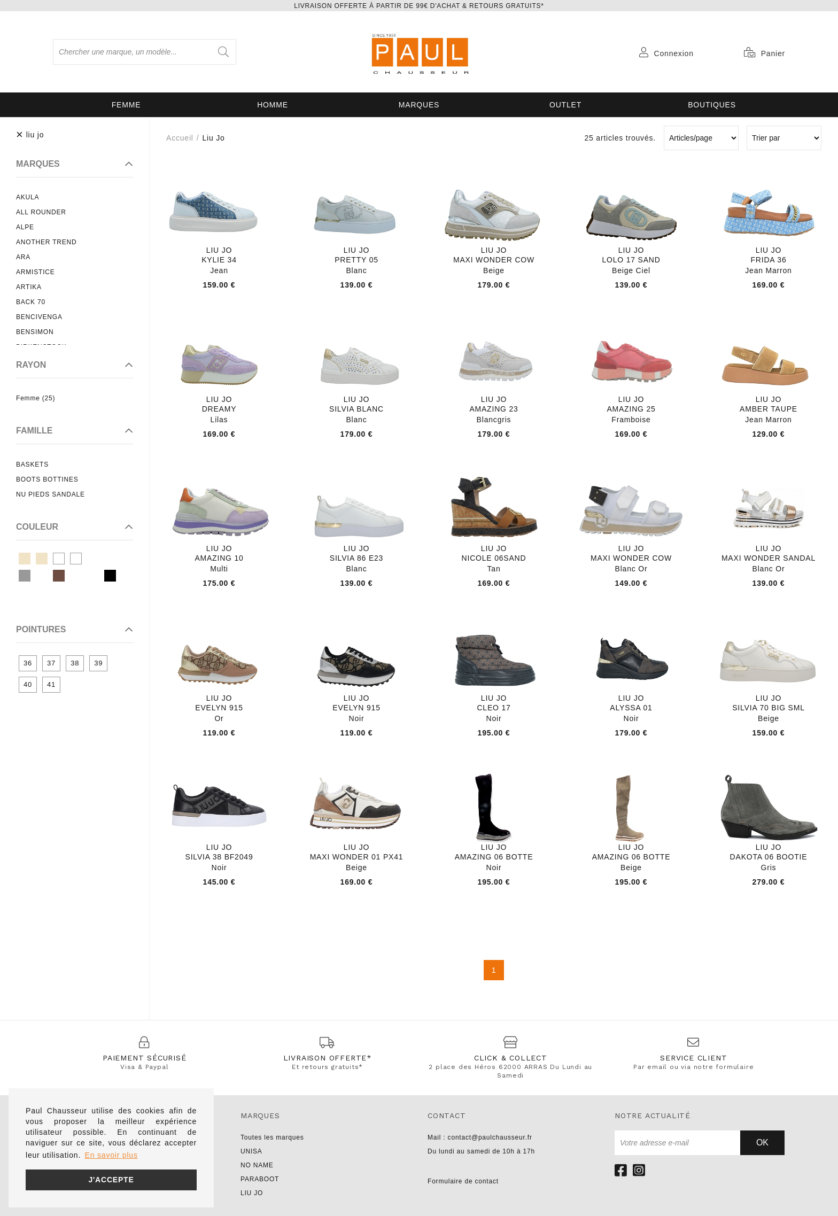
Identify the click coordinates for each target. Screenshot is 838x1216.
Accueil (179, 138)
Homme (272, 104)
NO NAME (257, 1165)
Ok (762, 1142)
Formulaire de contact (463, 1181)
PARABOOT (259, 1179)
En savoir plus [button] (111, 1155)
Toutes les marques (272, 1137)
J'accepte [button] (111, 1179)
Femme (126, 104)
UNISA (251, 1151)
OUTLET (565, 104)
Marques (419, 104)
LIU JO (251, 1193)
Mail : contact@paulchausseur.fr (480, 1137)
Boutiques (712, 104)
